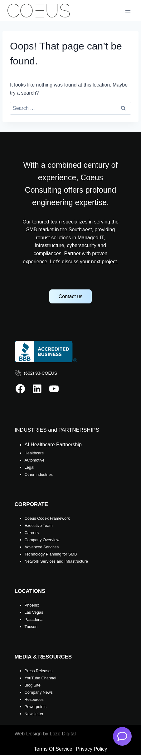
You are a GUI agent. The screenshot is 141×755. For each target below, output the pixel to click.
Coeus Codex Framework (47, 518)
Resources (34, 699)
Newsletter (34, 713)
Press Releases (39, 670)
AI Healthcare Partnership (53, 444)
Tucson (31, 626)
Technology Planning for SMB (51, 554)
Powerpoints (35, 706)
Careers (32, 532)
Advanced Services (42, 547)
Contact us (70, 296)
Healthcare (34, 453)
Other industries (39, 474)
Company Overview (42, 539)
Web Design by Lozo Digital (45, 733)
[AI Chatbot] (122, 736)
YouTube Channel (40, 678)
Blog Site (33, 685)
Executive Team (39, 525)
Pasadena (34, 619)
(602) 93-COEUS (40, 373)
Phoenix (32, 605)
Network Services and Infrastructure (56, 561)
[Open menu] (128, 10)
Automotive (35, 460)
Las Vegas (34, 612)
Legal (29, 467)
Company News (39, 692)
